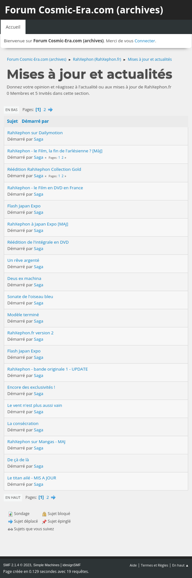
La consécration (23, 423)
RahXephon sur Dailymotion (35, 133)
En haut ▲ (180, 565)
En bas (11, 109)
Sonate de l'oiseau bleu (30, 296)
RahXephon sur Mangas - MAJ (36, 441)
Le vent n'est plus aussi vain (34, 405)
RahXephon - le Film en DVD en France (45, 188)
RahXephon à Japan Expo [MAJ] (37, 224)
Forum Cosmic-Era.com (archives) (84, 9)
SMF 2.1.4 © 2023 (17, 565)
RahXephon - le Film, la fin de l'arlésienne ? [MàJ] (54, 151)
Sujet (12, 121)
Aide (133, 565)
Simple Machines (46, 565)
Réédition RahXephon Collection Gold (44, 169)
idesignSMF (72, 565)
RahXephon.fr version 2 (30, 333)
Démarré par (35, 121)
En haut (12, 497)
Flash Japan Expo (24, 206)
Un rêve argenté (23, 260)
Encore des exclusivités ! (31, 387)
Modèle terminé (23, 314)
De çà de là (18, 460)
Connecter (145, 41)
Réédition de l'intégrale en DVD (38, 242)
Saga (38, 139)
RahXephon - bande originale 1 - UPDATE (47, 369)
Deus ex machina (24, 278)
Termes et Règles (154, 565)
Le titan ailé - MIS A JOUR (31, 478)
